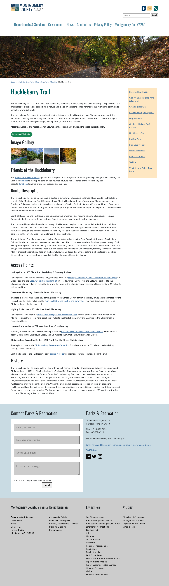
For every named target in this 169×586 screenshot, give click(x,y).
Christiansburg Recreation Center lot (52, 345)
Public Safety (92, 549)
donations (23, 184)
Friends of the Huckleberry (27, 178)
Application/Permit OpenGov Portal (103, 524)
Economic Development (60, 520)
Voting (89, 571)
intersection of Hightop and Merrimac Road (57, 315)
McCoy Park (135, 139)
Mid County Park (137, 145)
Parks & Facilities (51, 82)
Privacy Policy (103, 24)
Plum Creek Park (137, 157)
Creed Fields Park (137, 107)
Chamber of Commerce (133, 517)
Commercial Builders (58, 517)
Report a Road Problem (96, 562)
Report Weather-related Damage (101, 565)
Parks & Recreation (37, 82)
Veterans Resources (95, 568)
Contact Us (84, 24)
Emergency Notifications (97, 527)
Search (154, 15)
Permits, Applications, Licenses (63, 524)
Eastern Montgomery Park (141, 113)
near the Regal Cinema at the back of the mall (82, 332)
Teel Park (133, 162)
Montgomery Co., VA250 (130, 24)
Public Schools (93, 552)
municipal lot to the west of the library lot (64, 301)
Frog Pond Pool (136, 118)
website (24, 181)
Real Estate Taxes (94, 555)
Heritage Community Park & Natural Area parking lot (92, 278)
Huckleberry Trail (137, 133)
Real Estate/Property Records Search (103, 559)
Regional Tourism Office (134, 524)
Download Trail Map (21, 134)
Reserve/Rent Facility (139, 92)
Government (56, 24)
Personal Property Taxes (97, 546)
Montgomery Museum (133, 520)
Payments (90, 543)
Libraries (90, 536)
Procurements (55, 530)
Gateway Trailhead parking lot (43, 281)
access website (57, 354)
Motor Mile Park (137, 151)
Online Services (93, 540)
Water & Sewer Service (96, 574)
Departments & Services (29, 24)
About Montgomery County (99, 520)
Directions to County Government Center (132, 445)
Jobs (88, 533)
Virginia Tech (129, 527)
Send (47, 485)
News (70, 24)
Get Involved (92, 530)
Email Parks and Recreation (98, 445)
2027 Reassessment (95, 517)
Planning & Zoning (57, 527)
